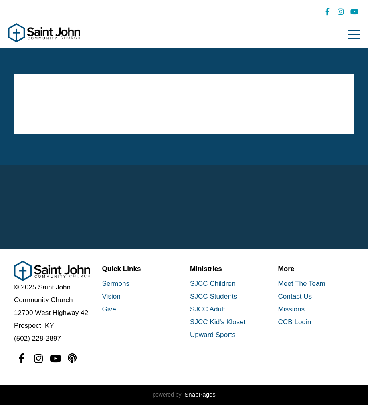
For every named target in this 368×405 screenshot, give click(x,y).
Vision (111, 296)
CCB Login (294, 322)
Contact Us (295, 296)
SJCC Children (212, 283)
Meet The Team (302, 283)
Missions (291, 309)
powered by (184, 394)
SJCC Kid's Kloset (217, 322)
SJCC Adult (207, 309)
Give (109, 309)
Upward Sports (212, 335)
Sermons (115, 283)
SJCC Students (213, 296)
